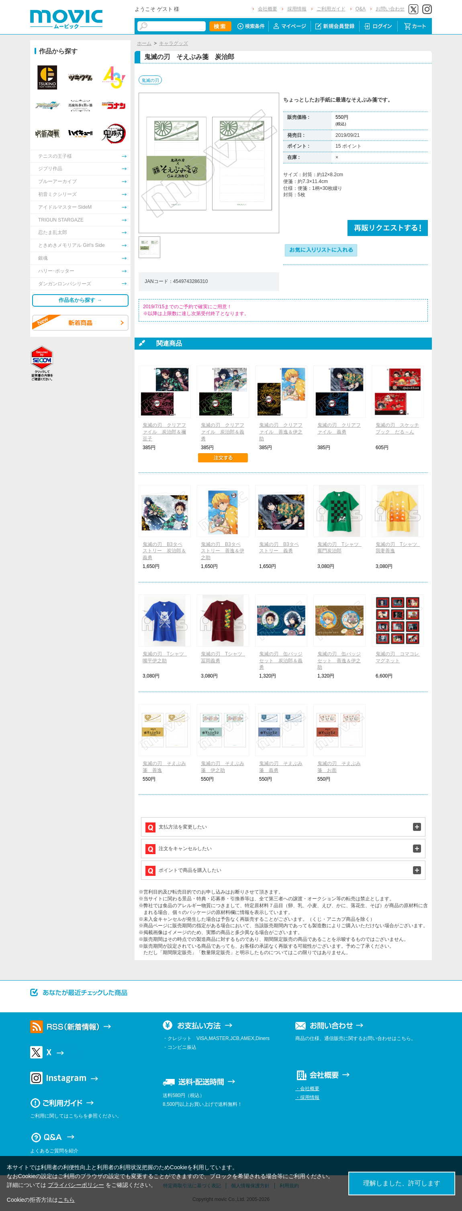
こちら (66, 1200)
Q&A (361, 9)
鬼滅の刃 (150, 80)
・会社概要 (307, 1088)
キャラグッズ (173, 43)
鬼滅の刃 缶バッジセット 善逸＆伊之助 (339, 660)
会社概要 (267, 9)
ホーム (144, 43)
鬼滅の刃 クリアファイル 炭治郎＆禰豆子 (164, 432)
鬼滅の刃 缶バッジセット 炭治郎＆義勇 (281, 660)
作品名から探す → (80, 300)
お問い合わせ (390, 9)
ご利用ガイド (331, 9)
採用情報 (297, 9)
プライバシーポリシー (76, 1185)
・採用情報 (307, 1097)
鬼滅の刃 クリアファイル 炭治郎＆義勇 (222, 432)
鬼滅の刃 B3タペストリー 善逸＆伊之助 (222, 551)
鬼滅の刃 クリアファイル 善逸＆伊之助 (281, 432)
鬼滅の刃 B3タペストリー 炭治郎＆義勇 (164, 551)
